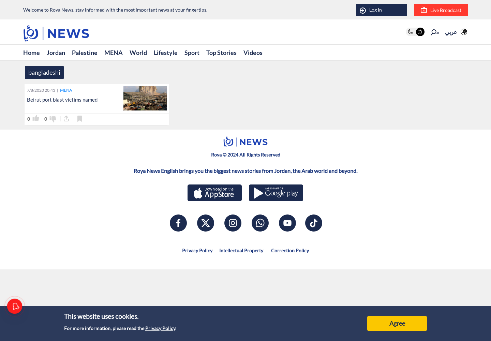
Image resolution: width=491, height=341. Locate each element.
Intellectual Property (241, 250)
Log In (371, 10)
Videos (253, 52)
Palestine (85, 52)
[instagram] (232, 223)
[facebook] (178, 223)
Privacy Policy (160, 328)
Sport (191, 52)
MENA (113, 52)
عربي (451, 32)
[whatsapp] (260, 223)
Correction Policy (289, 250)
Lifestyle (166, 52)
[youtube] (287, 223)
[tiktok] (313, 223)
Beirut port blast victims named (62, 100)
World (138, 52)
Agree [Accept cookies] (397, 323)
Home (31, 52)
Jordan (56, 52)
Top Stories (221, 52)
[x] (205, 223)
